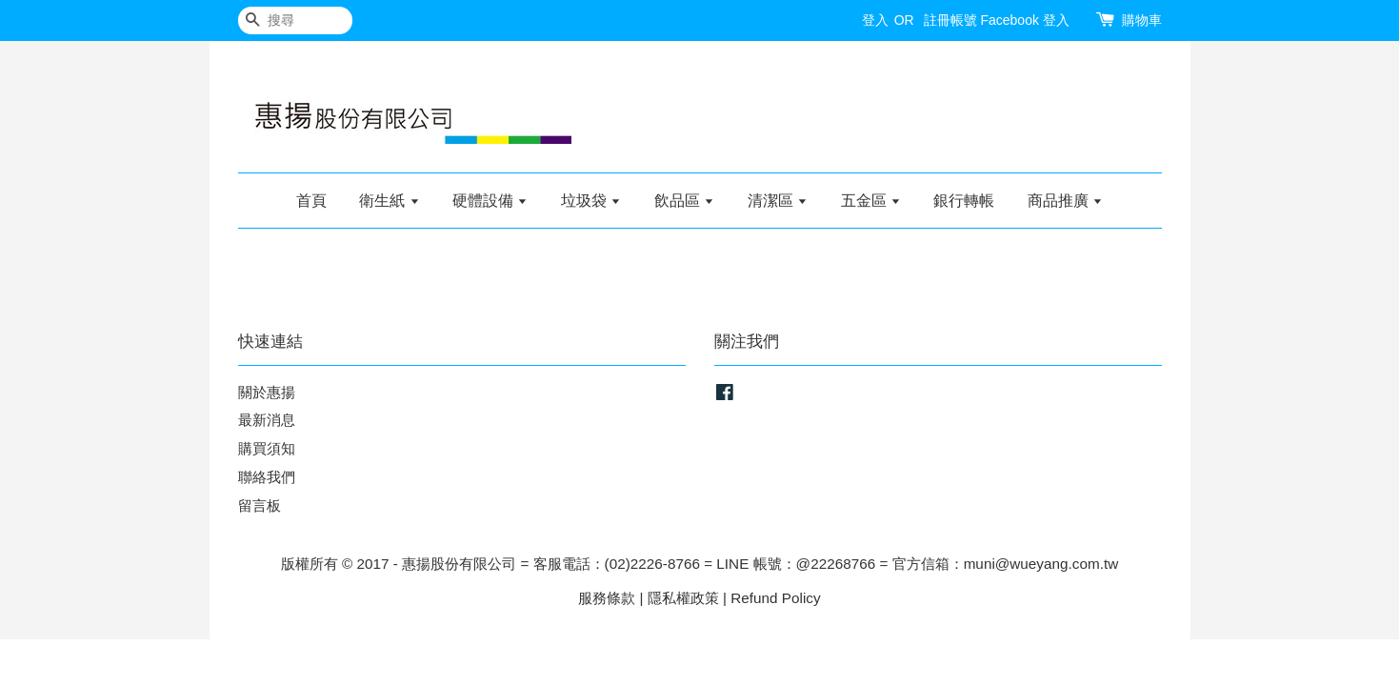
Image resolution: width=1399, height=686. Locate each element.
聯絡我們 (266, 477)
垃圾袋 (591, 200)
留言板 (259, 505)
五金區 (871, 200)
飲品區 (684, 200)
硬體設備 (490, 200)
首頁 (311, 200)
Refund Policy (775, 598)
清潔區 (778, 200)
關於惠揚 (266, 392)
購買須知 (266, 448)
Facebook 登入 (1024, 20)
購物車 (1142, 20)
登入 (875, 20)
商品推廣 (1065, 200)
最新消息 (266, 420)
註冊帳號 (950, 20)
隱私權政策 (683, 598)
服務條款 (606, 598)
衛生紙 (389, 200)
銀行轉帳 (963, 200)
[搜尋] (295, 20)
